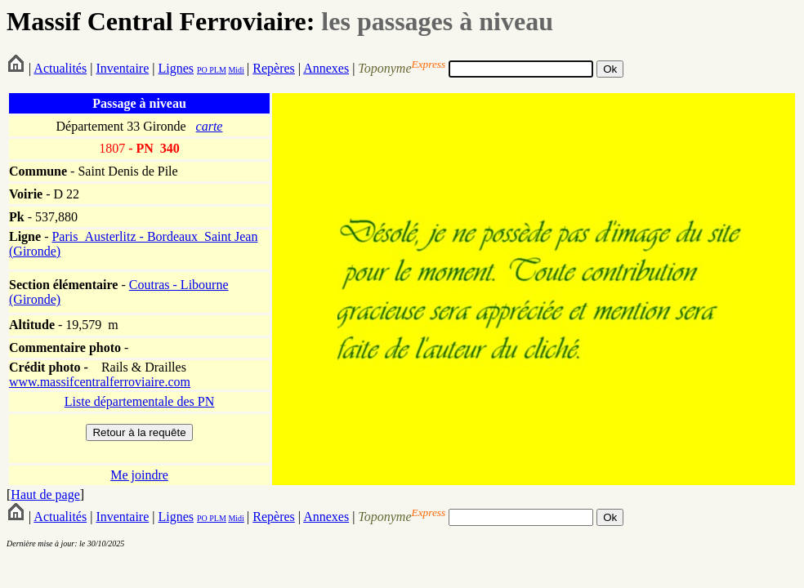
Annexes (326, 68)
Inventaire (122, 68)
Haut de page (45, 494)
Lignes (176, 68)
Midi (235, 69)
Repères (273, 68)
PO (202, 69)
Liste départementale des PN (140, 401)
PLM (217, 69)
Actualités (60, 68)
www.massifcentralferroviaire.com (99, 382)
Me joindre (139, 475)
